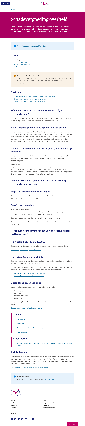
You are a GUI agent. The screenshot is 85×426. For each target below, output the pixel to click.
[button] (72, 424)
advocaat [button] (54, 246)
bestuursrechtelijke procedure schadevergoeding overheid (34, 97)
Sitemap (13, 400)
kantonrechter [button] (57, 261)
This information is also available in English (32, 46)
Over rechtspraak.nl (49, 408)
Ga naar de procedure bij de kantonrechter (29, 276)
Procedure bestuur (20, 62)
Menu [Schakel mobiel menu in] (6, 4)
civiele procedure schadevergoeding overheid (30, 99)
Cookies (13, 403)
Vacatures (46, 405)
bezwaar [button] (64, 134)
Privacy (45, 400)
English (13, 414)
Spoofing (14, 405)
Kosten (16, 67)
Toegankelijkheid (48, 403)
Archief (13, 408)
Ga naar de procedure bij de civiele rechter (26, 250)
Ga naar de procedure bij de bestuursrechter (29, 273)
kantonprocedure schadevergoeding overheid (30, 101)
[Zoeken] (82, 3)
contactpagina (50, 380)
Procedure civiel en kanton (23, 64)
